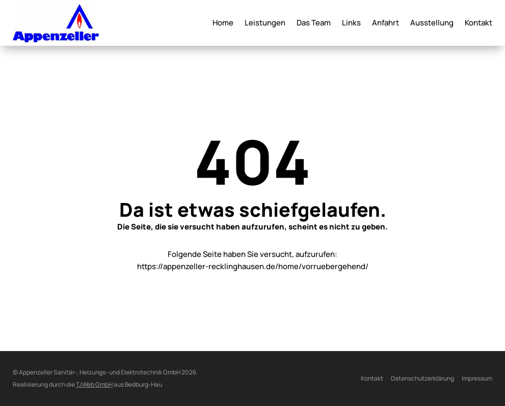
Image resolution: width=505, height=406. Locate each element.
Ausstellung (432, 23)
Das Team (314, 23)
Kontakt (478, 23)
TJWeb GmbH (94, 384)
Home (222, 23)
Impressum (477, 378)
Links (351, 23)
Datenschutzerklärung (422, 378)
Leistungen (265, 23)
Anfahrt (385, 23)
